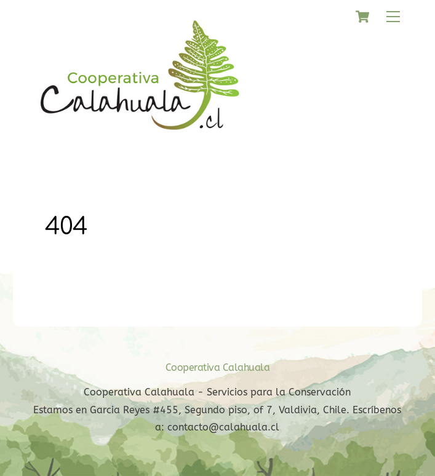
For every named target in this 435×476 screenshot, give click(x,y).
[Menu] (393, 17)
